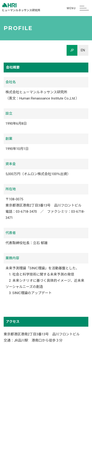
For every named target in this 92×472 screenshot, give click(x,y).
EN (83, 50)
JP (72, 50)
